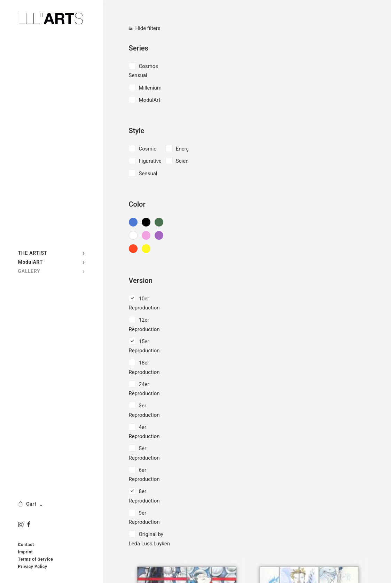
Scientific (186, 161)
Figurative (150, 161)
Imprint (25, 552)
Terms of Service (35, 559)
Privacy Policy (32, 566)
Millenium (150, 88)
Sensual (148, 173)
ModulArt (150, 100)
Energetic (187, 149)
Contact (26, 544)
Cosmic (148, 149)
